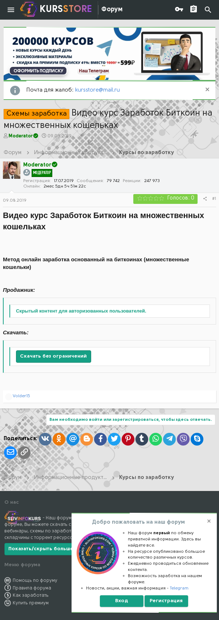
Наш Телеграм (94, 71)
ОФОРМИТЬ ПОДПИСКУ (38, 71)
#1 (214, 199)
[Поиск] (208, 10)
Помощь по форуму (35, 580)
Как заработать (31, 595)
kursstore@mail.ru (97, 90)
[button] (11, 9)
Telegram (179, 588)
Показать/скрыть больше (40, 549)
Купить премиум (31, 603)
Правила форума (32, 588)
